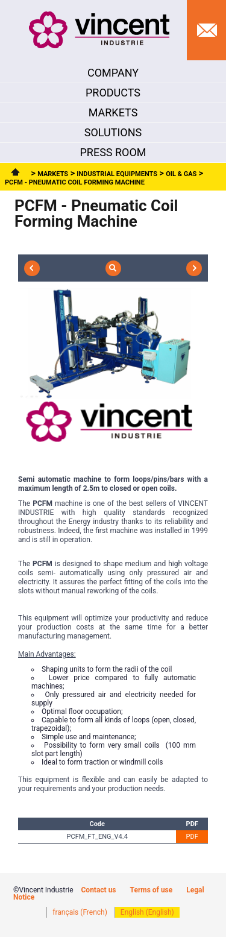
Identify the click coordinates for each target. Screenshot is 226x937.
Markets (52, 174)
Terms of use (151, 890)
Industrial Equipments (117, 174)
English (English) (147, 912)
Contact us (98, 890)
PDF (192, 837)
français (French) (79, 912)
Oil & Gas (181, 174)
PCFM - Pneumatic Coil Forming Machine (75, 182)
